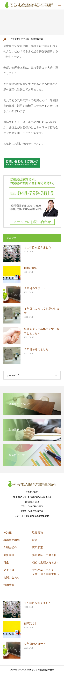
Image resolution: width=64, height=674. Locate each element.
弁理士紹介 (10, 547)
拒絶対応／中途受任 (44, 555)
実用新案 (37, 547)
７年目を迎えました (36, 349)
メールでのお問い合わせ (32, 222)
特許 (35, 540)
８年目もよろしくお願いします (41, 310)
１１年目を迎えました (37, 247)
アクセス (8, 570)
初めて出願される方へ (45, 562)
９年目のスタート (35, 288)
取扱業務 (8, 555)
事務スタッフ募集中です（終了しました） (41, 331)
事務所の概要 (11, 540)
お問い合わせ (11, 577)
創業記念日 (31, 267)
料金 (6, 562)
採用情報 (8, 584)
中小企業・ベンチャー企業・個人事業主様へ (45, 572)
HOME (7, 532)
